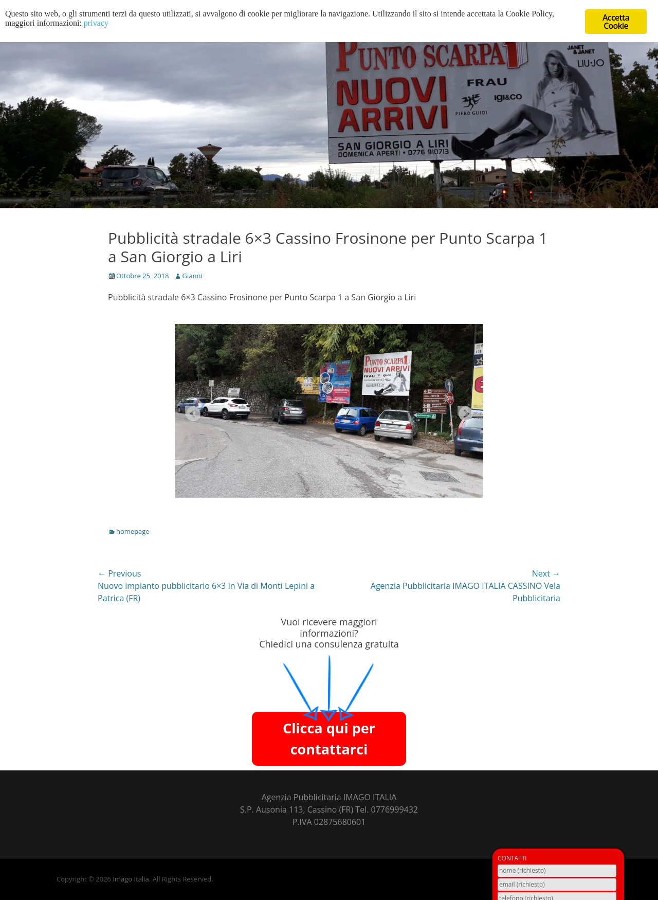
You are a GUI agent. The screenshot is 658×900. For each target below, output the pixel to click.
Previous (190, 411)
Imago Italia (131, 879)
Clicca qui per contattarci (329, 738)
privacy (96, 24)
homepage (133, 531)
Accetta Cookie (615, 21)
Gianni (192, 275)
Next (463, 411)
